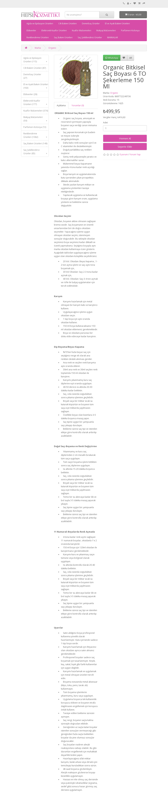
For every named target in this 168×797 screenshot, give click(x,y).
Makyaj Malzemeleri (106, 30)
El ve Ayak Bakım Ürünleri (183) (36, 87)
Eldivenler (31, 30)
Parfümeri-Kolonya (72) (36, 128)
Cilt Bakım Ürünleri (67, 23)
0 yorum (124, 154)
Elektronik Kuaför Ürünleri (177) (36, 103)
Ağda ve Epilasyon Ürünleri (40, 23)
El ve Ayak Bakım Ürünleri (117, 23)
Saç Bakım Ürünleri (63, 37)
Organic (52, 47)
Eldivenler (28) (30, 94)
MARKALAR (112, 37)
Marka (38, 47)
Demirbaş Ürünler (91, 23)
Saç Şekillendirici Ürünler (90, 37)
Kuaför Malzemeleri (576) (36, 111)
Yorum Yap (135, 154)
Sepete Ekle (125, 146)
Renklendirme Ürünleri (38, 37)
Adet (105, 122)
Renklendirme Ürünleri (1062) (36, 136)
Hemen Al (125, 138)
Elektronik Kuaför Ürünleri (54, 30)
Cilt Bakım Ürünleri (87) (36, 68)
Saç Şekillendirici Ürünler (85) (36, 152)
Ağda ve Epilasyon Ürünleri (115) (36, 61)
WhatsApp (111, 57)
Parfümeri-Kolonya (130, 30)
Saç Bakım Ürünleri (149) (36, 144)
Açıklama (61, 105)
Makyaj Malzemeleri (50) (36, 120)
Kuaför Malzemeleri (81, 30)
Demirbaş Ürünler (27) (32, 76)
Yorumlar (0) (78, 105)
